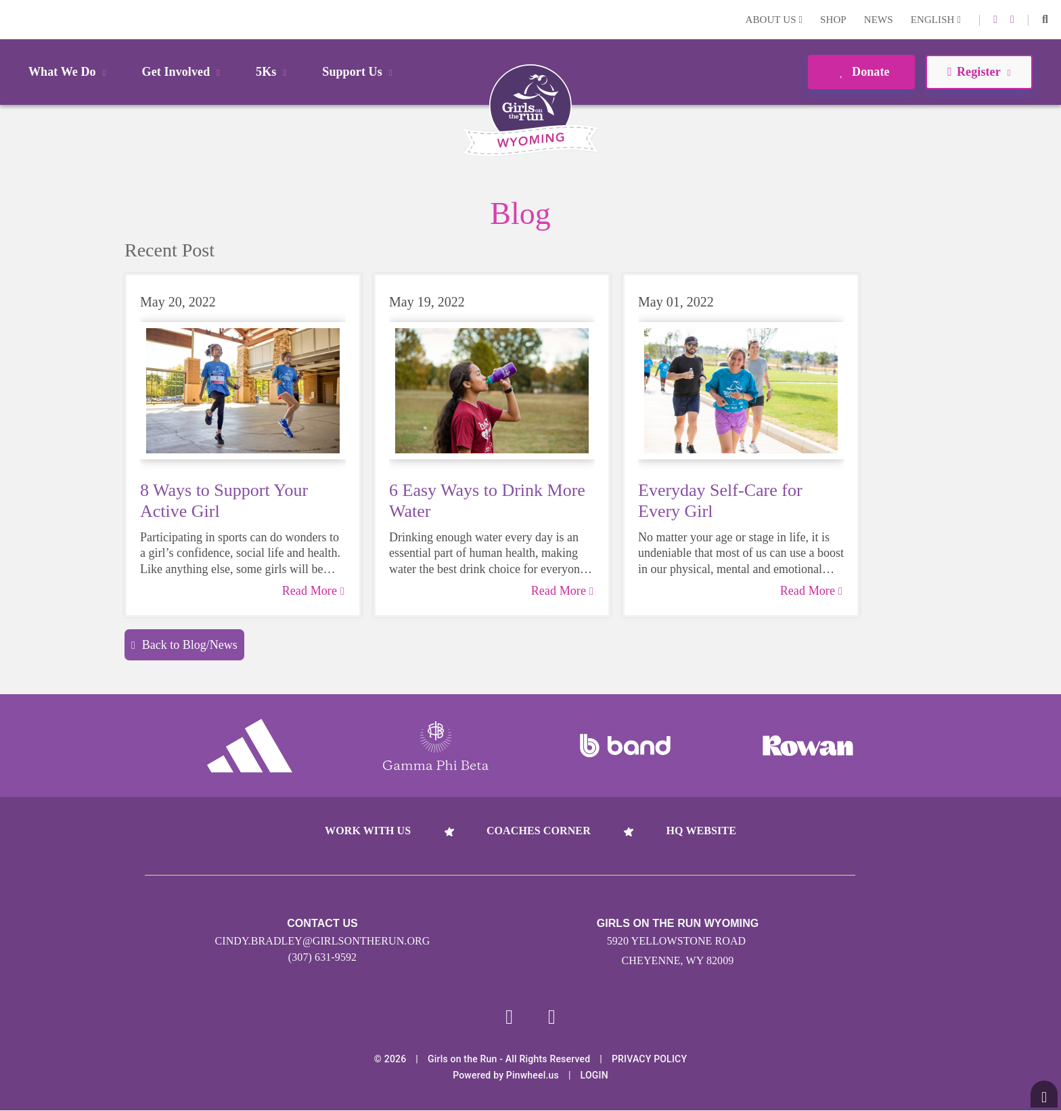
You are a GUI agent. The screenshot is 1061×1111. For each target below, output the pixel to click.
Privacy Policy (649, 1059)
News (878, 19)
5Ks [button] (273, 71)
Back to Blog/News (184, 645)
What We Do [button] (69, 71)
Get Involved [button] (183, 71)
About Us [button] (774, 19)
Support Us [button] (359, 71)
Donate (861, 71)
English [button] (936, 19)
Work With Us (368, 830)
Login (13, 19)
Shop (833, 19)
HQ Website (701, 830)
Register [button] (978, 71)
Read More (313, 590)
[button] (1045, 20)
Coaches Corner (539, 830)
